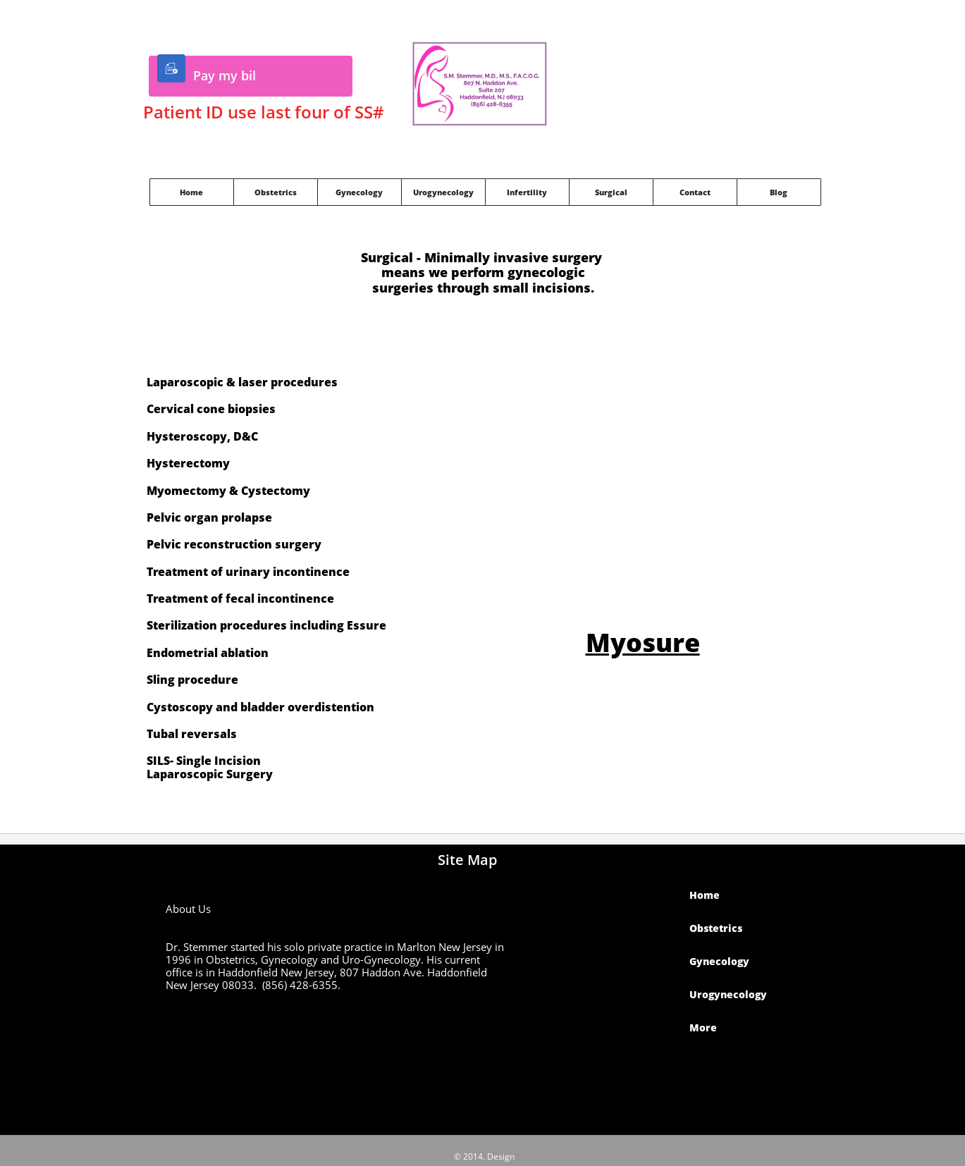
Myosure (643, 642)
